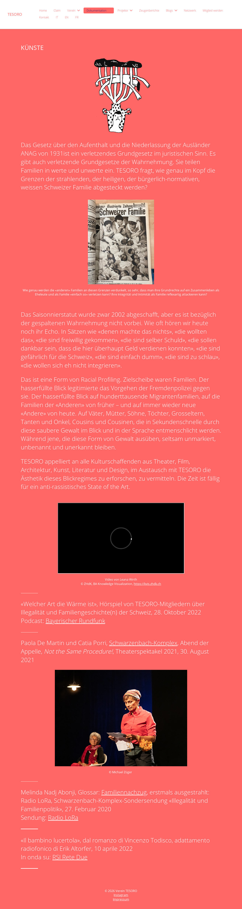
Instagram (121, 895)
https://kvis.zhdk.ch (147, 584)
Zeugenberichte (149, 10)
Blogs (171, 10)
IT (57, 17)
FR (76, 17)
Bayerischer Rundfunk (75, 621)
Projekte (125, 10)
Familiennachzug (124, 792)
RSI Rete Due (70, 857)
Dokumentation (99, 10)
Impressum (121, 899)
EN (66, 17)
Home (43, 10)
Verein (73, 10)
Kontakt (44, 17)
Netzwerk (190, 10)
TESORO (15, 14)
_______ (29, 865)
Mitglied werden (213, 10)
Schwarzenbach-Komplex (143, 643)
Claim (57, 10)
